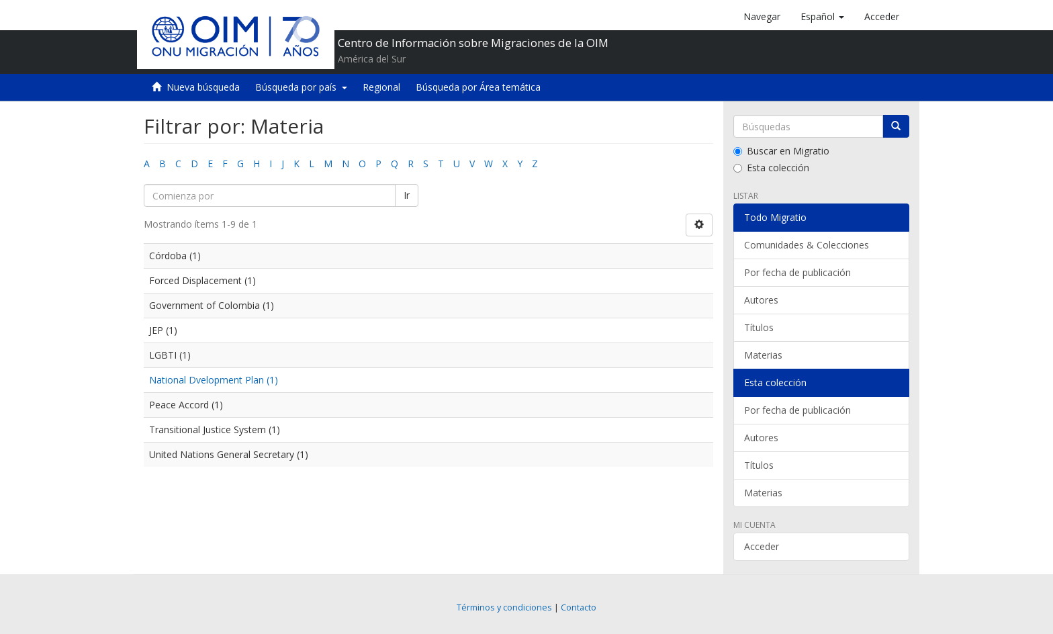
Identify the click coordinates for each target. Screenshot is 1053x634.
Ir (407, 195)
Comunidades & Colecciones (806, 244)
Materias (763, 355)
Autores (761, 299)
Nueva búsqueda (203, 87)
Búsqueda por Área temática (478, 87)
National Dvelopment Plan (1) (213, 379)
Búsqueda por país (301, 87)
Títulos (759, 327)
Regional (381, 87)
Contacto (578, 607)
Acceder (761, 546)
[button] (822, 17)
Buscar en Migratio (781, 150)
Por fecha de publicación (797, 272)
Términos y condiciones (504, 607)
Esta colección (771, 167)
